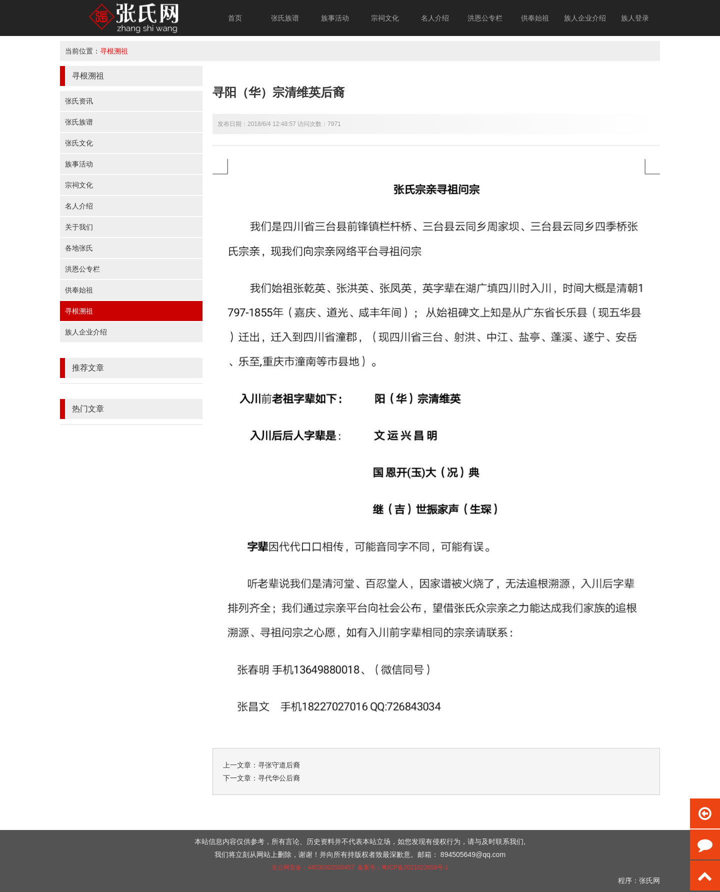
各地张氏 (79, 248)
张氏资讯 (79, 101)
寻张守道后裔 (279, 765)
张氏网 (649, 880)
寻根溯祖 (114, 51)
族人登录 (635, 18)
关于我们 (79, 227)
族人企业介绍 (585, 18)
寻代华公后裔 (279, 778)
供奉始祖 (535, 18)
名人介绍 (435, 18)
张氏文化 (79, 143)
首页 (235, 18)
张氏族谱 (285, 18)
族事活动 (335, 18)
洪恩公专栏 (485, 18)
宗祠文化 (385, 18)
